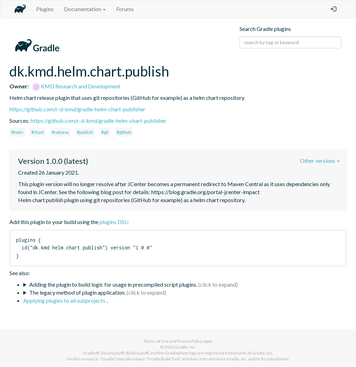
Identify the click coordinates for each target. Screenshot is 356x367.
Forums (125, 9)
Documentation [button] (85, 9)
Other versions (320, 160)
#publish (85, 132)
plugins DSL (113, 221)
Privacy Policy (189, 341)
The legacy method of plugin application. (77, 292)
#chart (37, 132)
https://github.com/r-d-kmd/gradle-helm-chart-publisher (77, 109)
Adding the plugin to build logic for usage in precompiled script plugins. (113, 284)
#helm (17, 132)
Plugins (45, 9)
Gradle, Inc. (185, 347)
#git (104, 132)
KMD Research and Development (76, 86)
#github (123, 132)
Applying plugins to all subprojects (64, 300)
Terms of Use (156, 341)
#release (60, 132)
